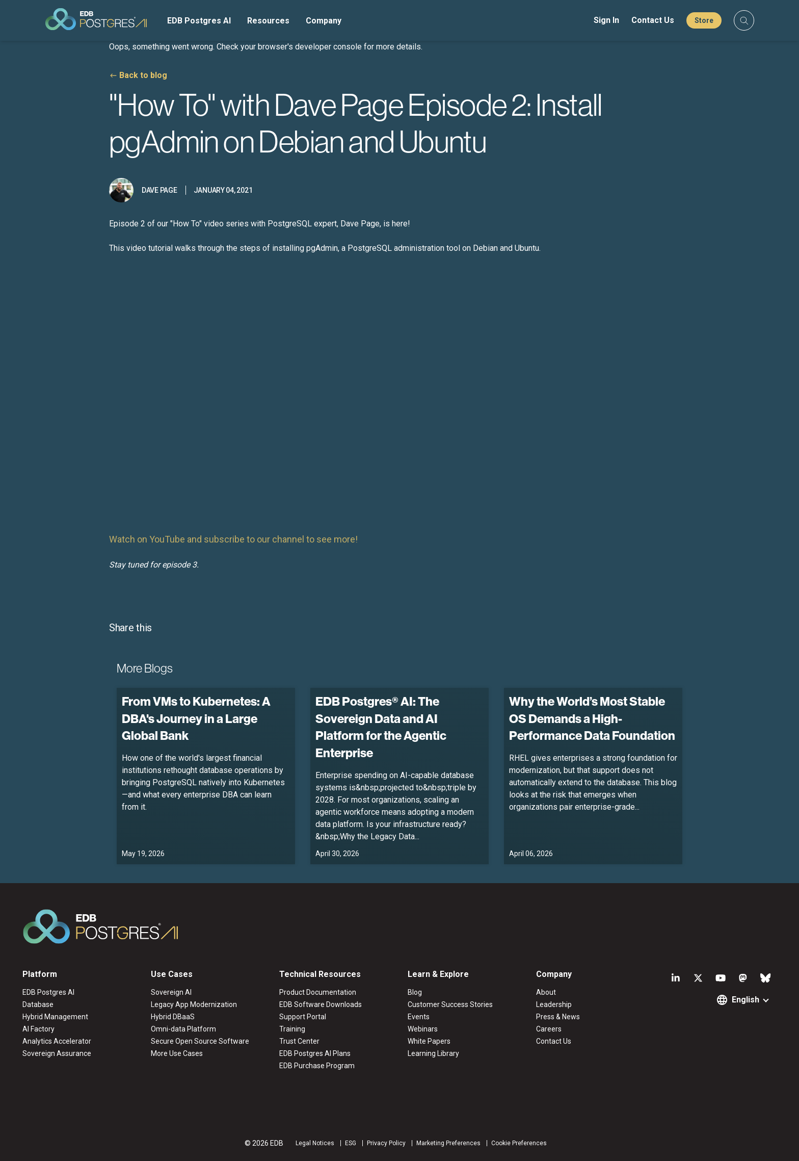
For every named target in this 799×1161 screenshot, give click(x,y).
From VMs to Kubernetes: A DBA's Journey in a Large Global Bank (196, 718)
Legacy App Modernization (194, 1004)
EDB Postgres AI (199, 20)
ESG (350, 1143)
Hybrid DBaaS (173, 1017)
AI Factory (38, 1029)
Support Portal (302, 1017)
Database (38, 1004)
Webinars (423, 1029)
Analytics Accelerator (56, 1041)
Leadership (554, 1004)
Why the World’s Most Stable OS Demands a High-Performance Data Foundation (592, 718)
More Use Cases (177, 1053)
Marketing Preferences (448, 1143)
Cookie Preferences (519, 1143)
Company (323, 20)
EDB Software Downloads (320, 1004)
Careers (549, 1029)
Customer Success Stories (450, 1004)
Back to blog (143, 75)
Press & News (558, 1017)
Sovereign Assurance (56, 1053)
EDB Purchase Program (317, 1066)
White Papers (429, 1041)
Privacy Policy (386, 1143)
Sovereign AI (171, 992)
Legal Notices (315, 1143)
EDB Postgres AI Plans (315, 1053)
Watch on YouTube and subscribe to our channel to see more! (233, 539)
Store (704, 20)
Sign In (606, 20)
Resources (268, 20)
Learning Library (433, 1053)
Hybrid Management (55, 1017)
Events (419, 1017)
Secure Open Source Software (200, 1041)
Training (292, 1029)
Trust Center (299, 1041)
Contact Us (652, 20)
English (745, 999)
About (546, 992)
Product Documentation (317, 992)
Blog (415, 992)
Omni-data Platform (183, 1029)
